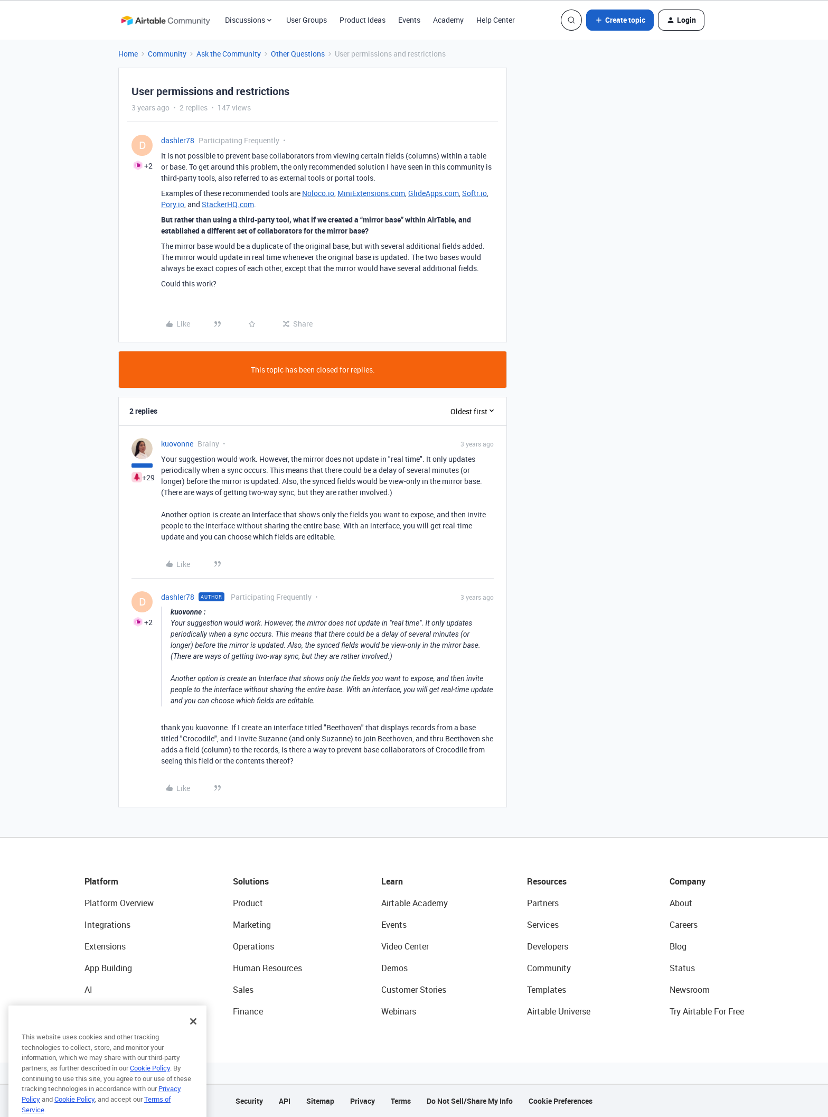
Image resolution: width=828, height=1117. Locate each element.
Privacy (362, 1101)
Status (682, 968)
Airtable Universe (558, 1011)
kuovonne (177, 444)
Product (248, 903)
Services (543, 924)
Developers (547, 946)
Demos (394, 968)
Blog (678, 946)
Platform (101, 881)
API (284, 1101)
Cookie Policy (150, 1082)
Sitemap (320, 1101)
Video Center (405, 946)
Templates (546, 989)
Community (167, 54)
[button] (620, 20)
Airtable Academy (414, 903)
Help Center (495, 20)
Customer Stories (413, 989)
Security (249, 1101)
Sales (243, 989)
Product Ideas (362, 20)
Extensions (105, 946)
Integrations (107, 924)
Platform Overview (119, 903)
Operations (253, 946)
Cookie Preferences (560, 1101)
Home (128, 54)
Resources (547, 881)
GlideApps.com (433, 193)
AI (88, 989)
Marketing (252, 924)
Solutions (251, 881)
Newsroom (690, 989)
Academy (448, 20)
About (681, 903)
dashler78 (177, 140)
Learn (392, 881)
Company (687, 881)
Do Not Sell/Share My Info (470, 1101)
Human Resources (267, 968)
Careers (684, 924)
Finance (248, 1011)
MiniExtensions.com (371, 193)
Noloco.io (318, 193)
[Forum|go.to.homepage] (165, 20)
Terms (401, 1101)
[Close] (193, 1035)
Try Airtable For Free (707, 1011)
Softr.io (474, 193)
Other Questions (298, 54)
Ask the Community (228, 54)
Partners (543, 903)
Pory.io (172, 204)
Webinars (398, 1011)
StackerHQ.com (228, 204)
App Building (108, 968)
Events (409, 20)
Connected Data (115, 1011)
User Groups (306, 20)
